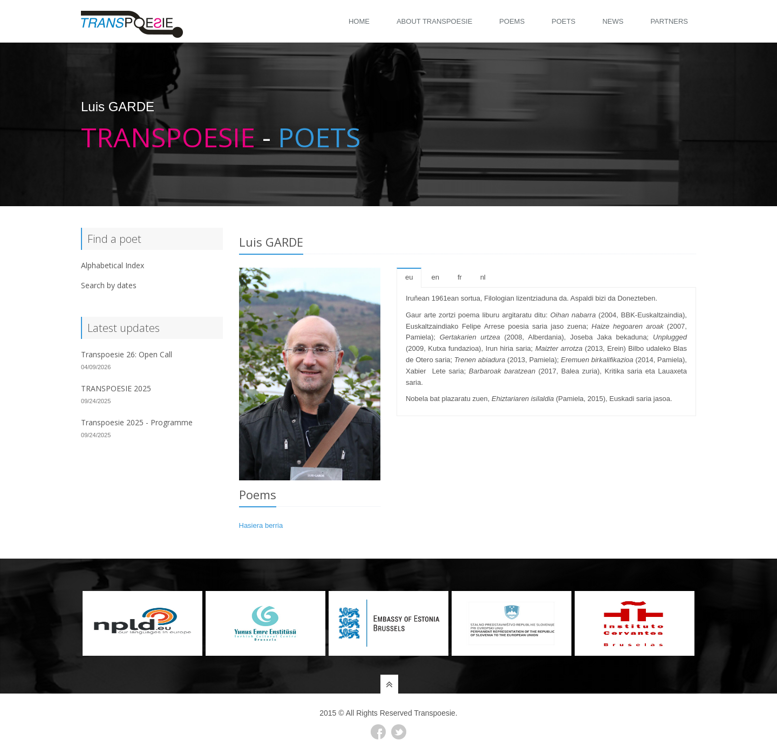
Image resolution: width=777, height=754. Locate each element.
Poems (511, 21)
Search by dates (109, 285)
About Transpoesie (434, 21)
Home (359, 21)
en (435, 277)
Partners (669, 21)
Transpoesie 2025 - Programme (137, 422)
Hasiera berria (261, 525)
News (612, 21)
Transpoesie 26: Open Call (126, 354)
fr (460, 277)
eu (409, 277)
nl (483, 277)
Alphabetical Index (112, 265)
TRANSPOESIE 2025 (116, 388)
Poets (563, 21)
